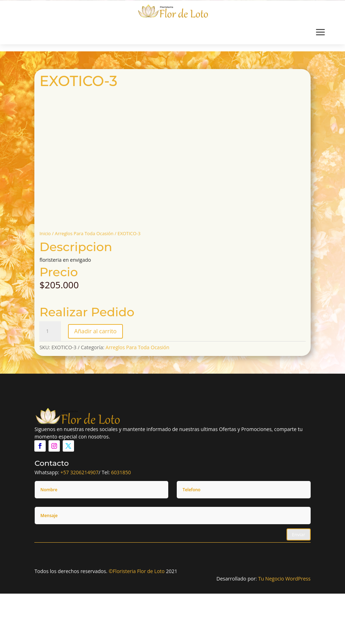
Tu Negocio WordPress (284, 578)
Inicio (45, 233)
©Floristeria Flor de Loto (137, 571)
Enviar (298, 534)
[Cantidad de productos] (50, 331)
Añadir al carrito (95, 331)
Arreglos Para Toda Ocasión (84, 233)
